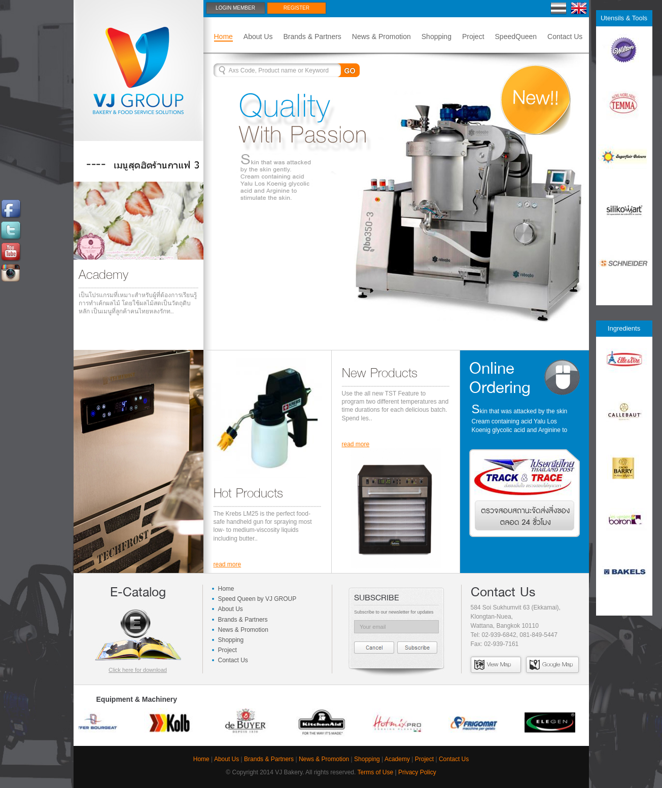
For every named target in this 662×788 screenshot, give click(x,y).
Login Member (235, 8)
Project (473, 36)
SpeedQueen (516, 36)
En (579, 8)
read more (227, 564)
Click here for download (138, 670)
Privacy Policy (417, 772)
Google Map (551, 664)
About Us (258, 36)
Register (296, 8)
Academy (397, 759)
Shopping (436, 36)
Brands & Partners (312, 36)
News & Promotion (381, 36)
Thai (558, 8)
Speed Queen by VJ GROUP (257, 598)
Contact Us (564, 36)
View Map (492, 664)
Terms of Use (376, 772)
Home (223, 36)
